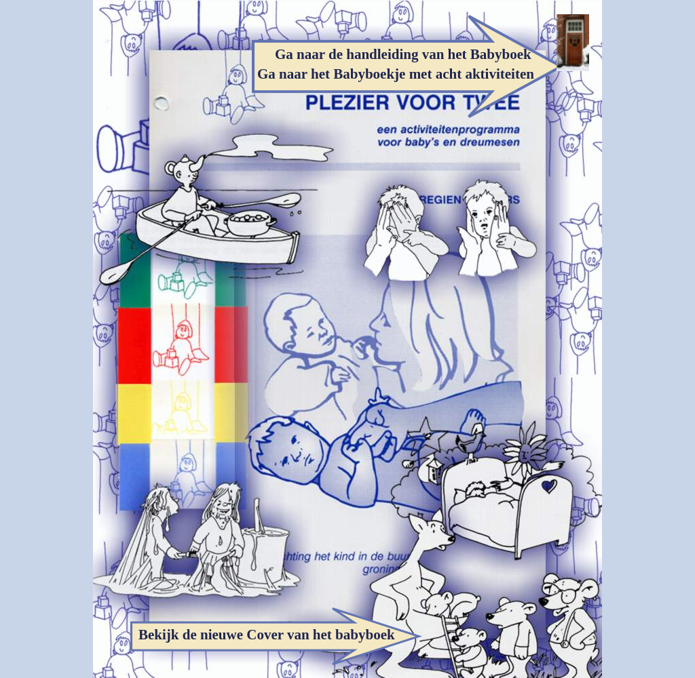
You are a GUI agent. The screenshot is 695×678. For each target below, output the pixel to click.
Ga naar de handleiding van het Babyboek (403, 54)
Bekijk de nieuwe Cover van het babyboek (266, 634)
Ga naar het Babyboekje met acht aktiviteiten (395, 74)
